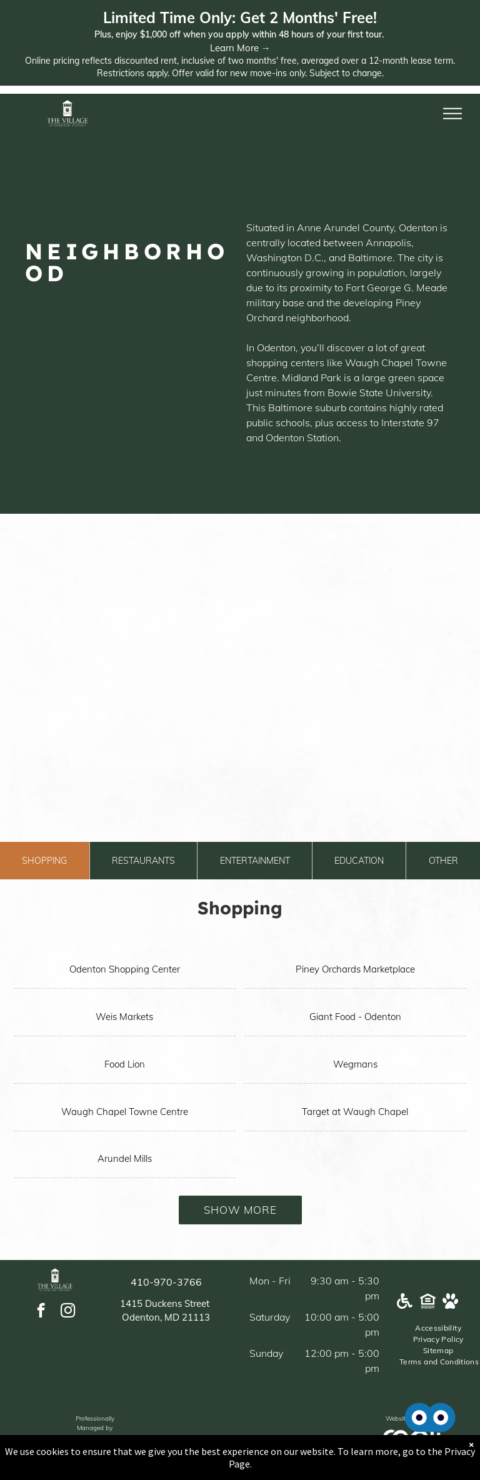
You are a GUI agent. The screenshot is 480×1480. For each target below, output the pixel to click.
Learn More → (240, 48)
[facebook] (41, 1311)
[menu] (452, 114)
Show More (240, 1209)
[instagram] (68, 1311)
